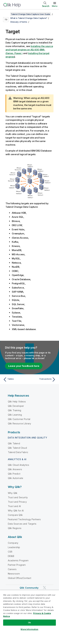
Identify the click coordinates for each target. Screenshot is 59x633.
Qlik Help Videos (17, 401)
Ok (29, 622)
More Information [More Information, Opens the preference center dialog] (29, 629)
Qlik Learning (15, 414)
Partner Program (17, 565)
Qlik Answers (15, 469)
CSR (10, 551)
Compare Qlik (15, 515)
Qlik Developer (16, 406)
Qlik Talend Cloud (17, 447)
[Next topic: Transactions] (43, 379)
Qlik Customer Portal (19, 419)
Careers (12, 569)
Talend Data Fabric (18, 452)
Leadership (14, 547)
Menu (54, 6)
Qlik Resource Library (19, 423)
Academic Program (18, 560)
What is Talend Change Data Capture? (28, 18)
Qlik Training (14, 410)
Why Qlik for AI (16, 510)
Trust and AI (14, 506)
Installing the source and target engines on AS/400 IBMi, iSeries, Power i (29, 50)
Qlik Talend (14, 443)
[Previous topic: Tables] (15, 379)
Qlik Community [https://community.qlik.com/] (29, 587)
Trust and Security (18, 497)
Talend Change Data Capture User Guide (30, 14)
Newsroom (14, 573)
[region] (29, 611)
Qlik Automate (15, 478)
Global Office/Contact (19, 578)
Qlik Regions (14, 528)
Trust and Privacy (17, 501)
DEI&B (11, 556)
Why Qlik (12, 493)
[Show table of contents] (6, 14)
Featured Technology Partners (24, 519)
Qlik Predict (14, 473)
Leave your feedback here (23, 365)
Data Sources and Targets (22, 523)
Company (13, 543)
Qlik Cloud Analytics (18, 465)
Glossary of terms (18, 22)
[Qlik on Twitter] (44, 587)
